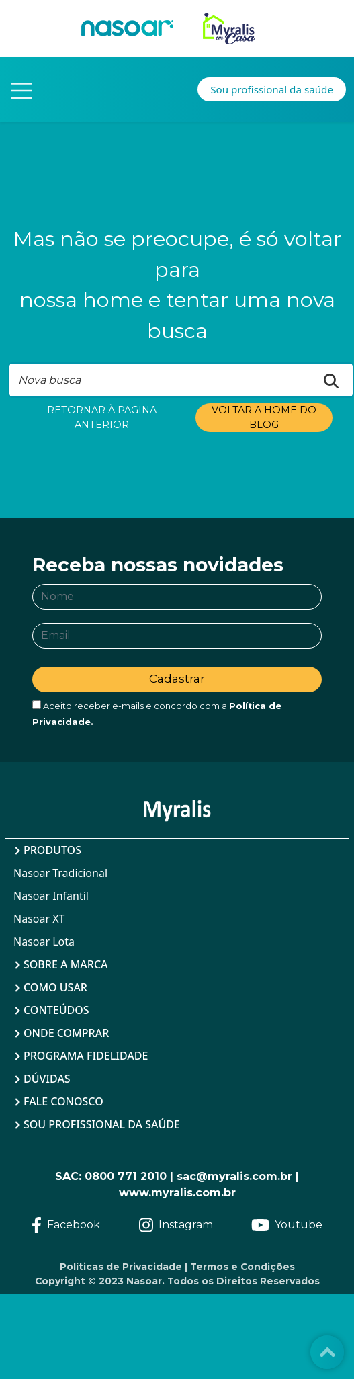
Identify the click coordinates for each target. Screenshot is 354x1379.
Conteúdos (56, 1010)
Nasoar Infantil (51, 895)
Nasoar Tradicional (60, 873)
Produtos (52, 850)
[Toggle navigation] (21, 89)
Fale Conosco (63, 1101)
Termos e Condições (242, 1266)
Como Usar (55, 987)
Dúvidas (47, 1078)
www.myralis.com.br (177, 1192)
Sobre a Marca (66, 964)
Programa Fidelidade (86, 1055)
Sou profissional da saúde (102, 1124)
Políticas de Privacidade (121, 1266)
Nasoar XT (39, 918)
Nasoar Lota (44, 941)
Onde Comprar (66, 1033)
